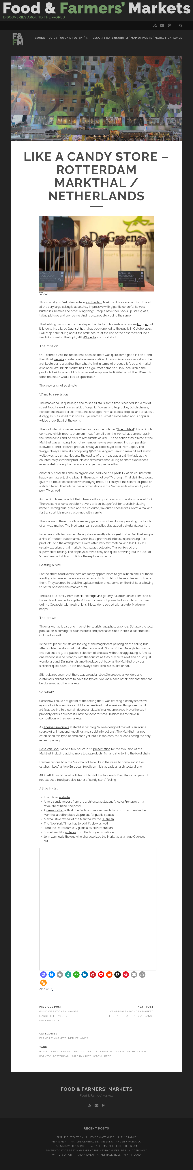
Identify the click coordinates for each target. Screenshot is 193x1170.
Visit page (96, 10)
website (59, 359)
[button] (43, 974)
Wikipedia (89, 337)
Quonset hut (76, 328)
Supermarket (81, 1056)
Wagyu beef (102, 1056)
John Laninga (53, 836)
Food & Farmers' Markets (96, 1089)
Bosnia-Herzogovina (88, 596)
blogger (142, 324)
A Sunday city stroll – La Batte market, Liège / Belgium (96, 1146)
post (68, 801)
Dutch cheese (98, 1051)
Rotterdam (94, 302)
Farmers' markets (52, 1038)
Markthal (117, 1051)
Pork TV (45, 1056)
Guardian (108, 819)
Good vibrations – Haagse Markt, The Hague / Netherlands (58, 1016)
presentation (101, 749)
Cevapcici (56, 604)
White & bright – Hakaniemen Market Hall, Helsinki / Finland (96, 1154)
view (95, 823)
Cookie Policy (49, 36)
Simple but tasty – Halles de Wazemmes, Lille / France (96, 1137)
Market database (169, 36)
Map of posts (142, 36)
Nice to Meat (125, 429)
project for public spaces (97, 814)
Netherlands (78, 1038)
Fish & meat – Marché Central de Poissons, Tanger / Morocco (96, 1141)
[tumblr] (52, 989)
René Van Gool (49, 749)
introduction (104, 828)
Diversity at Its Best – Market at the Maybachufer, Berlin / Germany (96, 1150)
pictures (70, 832)
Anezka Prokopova (56, 727)
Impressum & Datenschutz (109, 36)
